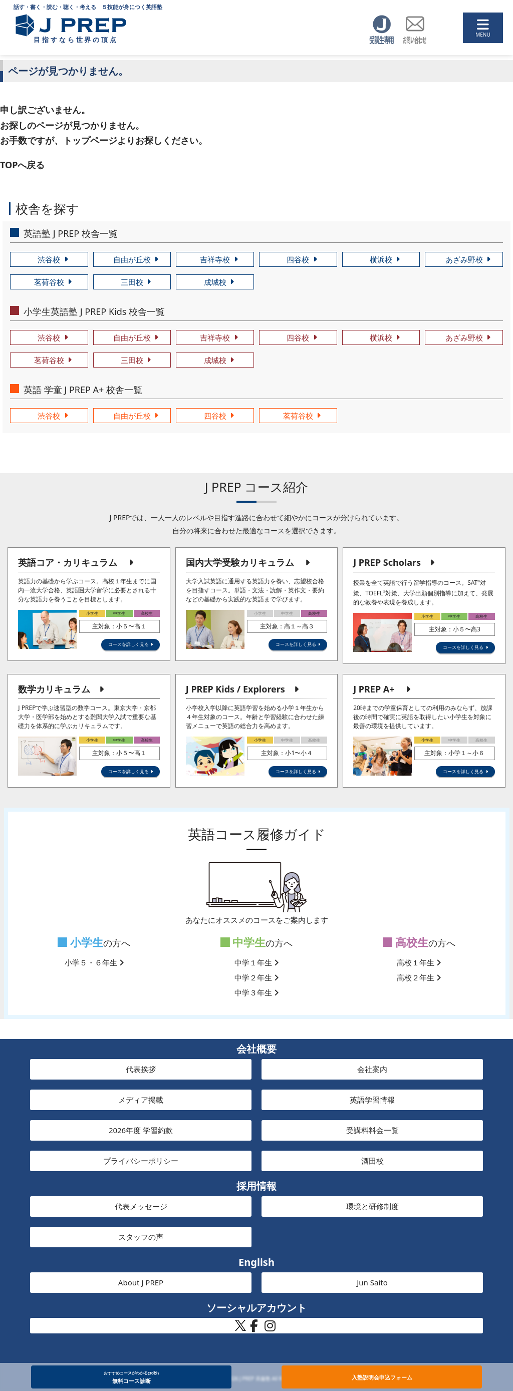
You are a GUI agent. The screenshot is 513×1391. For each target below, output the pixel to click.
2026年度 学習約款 (141, 1130)
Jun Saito (372, 1282)
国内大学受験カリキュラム (240, 562)
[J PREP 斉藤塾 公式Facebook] (254, 1328)
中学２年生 (256, 977)
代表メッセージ (141, 1206)
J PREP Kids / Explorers (235, 689)
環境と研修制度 (372, 1206)
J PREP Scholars (387, 562)
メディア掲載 (140, 1100)
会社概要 (256, 1049)
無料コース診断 (131, 1376)
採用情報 (256, 1186)
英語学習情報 (372, 1100)
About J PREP (140, 1282)
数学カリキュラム (54, 689)
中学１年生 (256, 962)
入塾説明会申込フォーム (382, 1377)
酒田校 (372, 1161)
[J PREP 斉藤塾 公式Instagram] (270, 1328)
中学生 (243, 942)
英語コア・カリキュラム (67, 562)
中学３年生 (256, 992)
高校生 (405, 942)
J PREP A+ (373, 689)
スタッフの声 (140, 1237)
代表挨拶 (141, 1069)
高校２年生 (419, 977)
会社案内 (372, 1069)
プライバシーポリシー (140, 1161)
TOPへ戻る (22, 165)
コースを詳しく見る (128, 644)
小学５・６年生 (94, 962)
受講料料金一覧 (372, 1130)
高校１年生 (419, 962)
